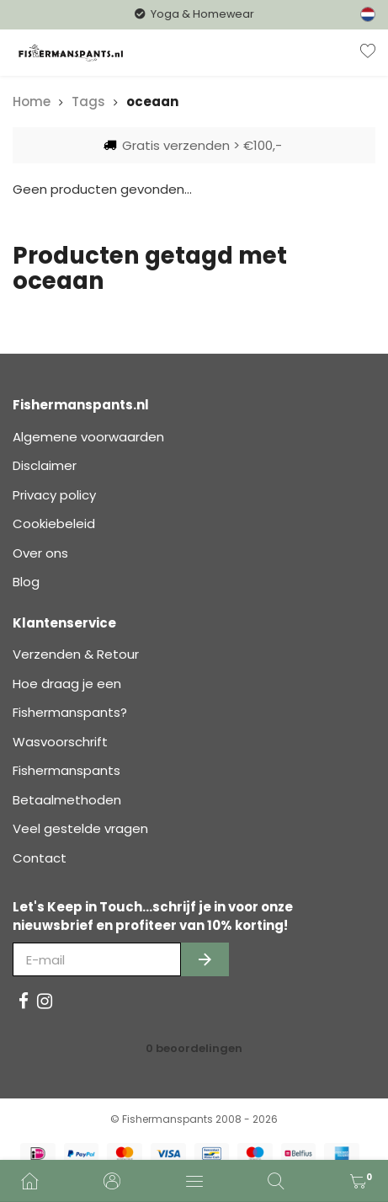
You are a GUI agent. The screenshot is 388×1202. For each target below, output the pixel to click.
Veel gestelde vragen (80, 828)
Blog (26, 581)
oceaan (152, 101)
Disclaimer (45, 465)
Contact (39, 858)
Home (31, 101)
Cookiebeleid (54, 523)
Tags (88, 101)
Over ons (40, 553)
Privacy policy (54, 495)
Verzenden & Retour (76, 654)
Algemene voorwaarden (88, 437)
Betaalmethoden (67, 800)
